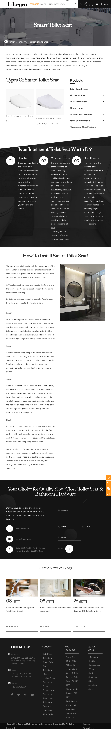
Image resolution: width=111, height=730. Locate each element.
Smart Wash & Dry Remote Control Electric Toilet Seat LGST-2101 (48, 118)
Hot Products (70, 648)
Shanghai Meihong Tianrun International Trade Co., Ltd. (41, 724)
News (62, 4)
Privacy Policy (88, 728)
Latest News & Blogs (55, 568)
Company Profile (93, 659)
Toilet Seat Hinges (79, 89)
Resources (54, 4)
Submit (65, 549)
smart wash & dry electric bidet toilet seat (59, 224)
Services (93, 685)
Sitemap (86, 724)
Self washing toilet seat (61, 189)
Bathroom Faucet (78, 101)
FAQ (91, 673)
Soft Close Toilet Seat (47, 656)
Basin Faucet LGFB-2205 (72, 703)
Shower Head (76, 108)
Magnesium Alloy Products (49, 712)
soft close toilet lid (57, 65)
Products (34, 4)
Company (44, 4)
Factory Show (95, 665)
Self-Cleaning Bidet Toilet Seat (20, 118)
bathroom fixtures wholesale (18, 69)
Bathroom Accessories (81, 114)
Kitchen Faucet (77, 95)
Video (91, 669)
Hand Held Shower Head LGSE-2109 (72, 713)
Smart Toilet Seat (39, 42)
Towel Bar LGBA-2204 (71, 659)
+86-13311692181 (89, 4)
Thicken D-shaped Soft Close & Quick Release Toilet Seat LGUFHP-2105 (72, 675)
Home (12, 42)
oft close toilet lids (46, 270)
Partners (93, 677)
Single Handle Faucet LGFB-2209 (72, 693)
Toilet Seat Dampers (80, 120)
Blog (91, 689)
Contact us (19, 647)
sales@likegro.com (24, 539)
